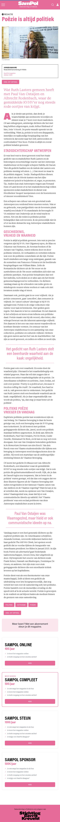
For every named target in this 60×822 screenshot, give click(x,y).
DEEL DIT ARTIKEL (10, 82)
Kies (30, 663)
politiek (9, 605)
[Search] (52, 5)
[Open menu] (3, 5)
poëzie (33, 605)
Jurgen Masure (10, 68)
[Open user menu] (58, 5)
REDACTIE (7, 14)
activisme (21, 605)
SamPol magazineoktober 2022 (10, 74)
